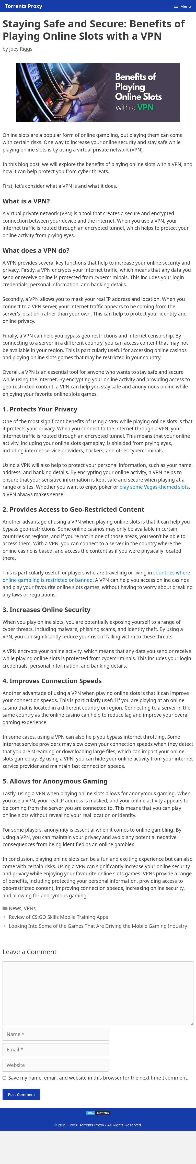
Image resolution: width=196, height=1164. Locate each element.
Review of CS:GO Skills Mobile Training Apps (58, 917)
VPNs (30, 908)
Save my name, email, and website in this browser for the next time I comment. (98, 1077)
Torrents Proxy (23, 6)
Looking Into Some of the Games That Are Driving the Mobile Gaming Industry (98, 926)
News (15, 908)
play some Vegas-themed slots (154, 487)
